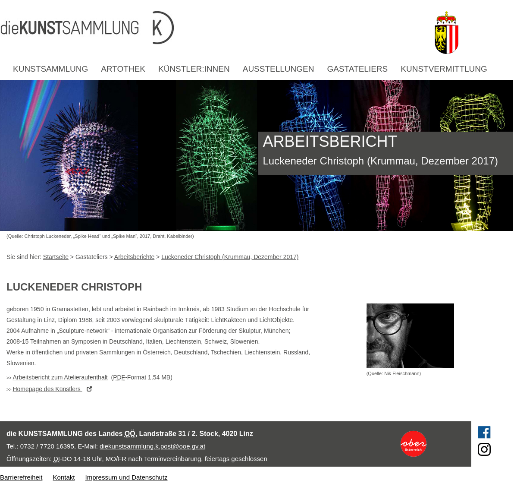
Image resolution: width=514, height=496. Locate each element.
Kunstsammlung (50, 68)
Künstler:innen (194, 68)
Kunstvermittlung (444, 68)
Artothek (123, 68)
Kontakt (64, 477)
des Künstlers (54, 388)
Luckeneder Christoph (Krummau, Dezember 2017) (229, 256)
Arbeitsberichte (134, 256)
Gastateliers (357, 68)
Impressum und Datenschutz (126, 477)
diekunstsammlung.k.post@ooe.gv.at (152, 446)
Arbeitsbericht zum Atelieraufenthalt (60, 377)
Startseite (56, 256)
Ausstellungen (278, 68)
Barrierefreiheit (21, 477)
